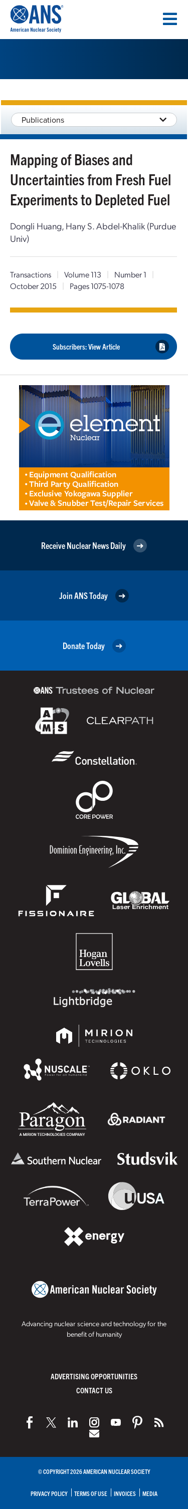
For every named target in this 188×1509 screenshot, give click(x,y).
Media (149, 1493)
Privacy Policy (49, 1493)
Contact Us (94, 1390)
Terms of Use (90, 1493)
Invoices (125, 1493)
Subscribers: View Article (111, 347)
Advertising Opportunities (94, 1376)
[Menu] (170, 19)
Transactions (30, 274)
